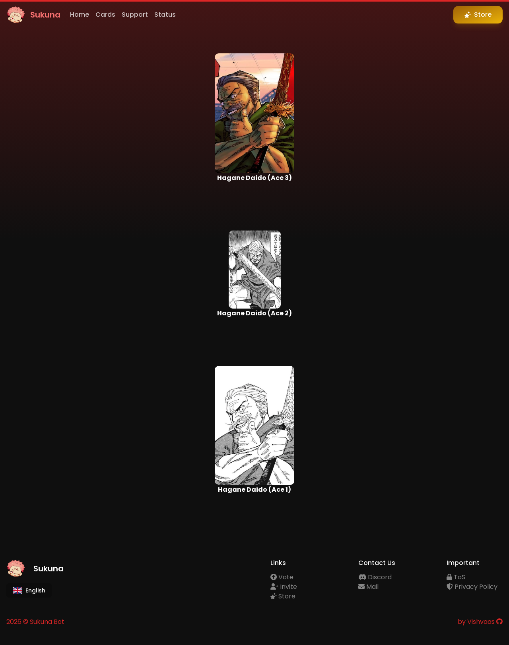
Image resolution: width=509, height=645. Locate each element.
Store (282, 596)
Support (135, 14)
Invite (283, 586)
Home (79, 14)
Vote (281, 577)
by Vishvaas (476, 621)
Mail (368, 586)
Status (165, 14)
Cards (105, 14)
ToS (456, 577)
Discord (375, 577)
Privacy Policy (472, 586)
